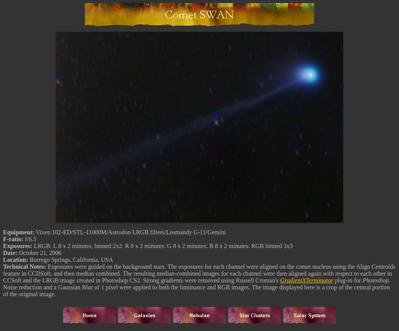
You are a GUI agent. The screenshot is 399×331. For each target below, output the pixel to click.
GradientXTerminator (306, 281)
